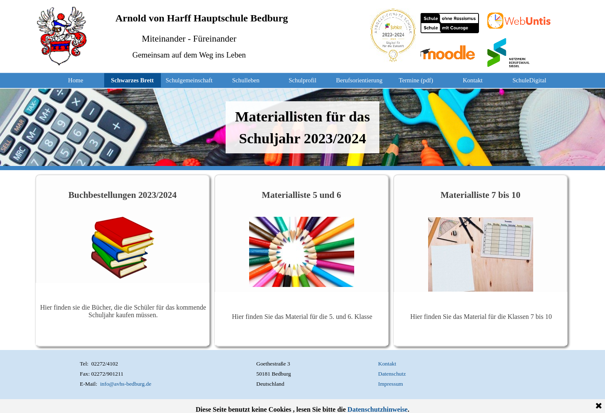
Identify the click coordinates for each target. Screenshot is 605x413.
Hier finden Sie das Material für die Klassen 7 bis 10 (481, 316)
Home (75, 80)
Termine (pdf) (416, 80)
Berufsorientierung (359, 80)
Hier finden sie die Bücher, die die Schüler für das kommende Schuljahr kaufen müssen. (123, 311)
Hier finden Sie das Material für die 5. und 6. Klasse (302, 316)
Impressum (390, 384)
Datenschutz (392, 374)
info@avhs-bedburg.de (125, 384)
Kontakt (472, 80)
